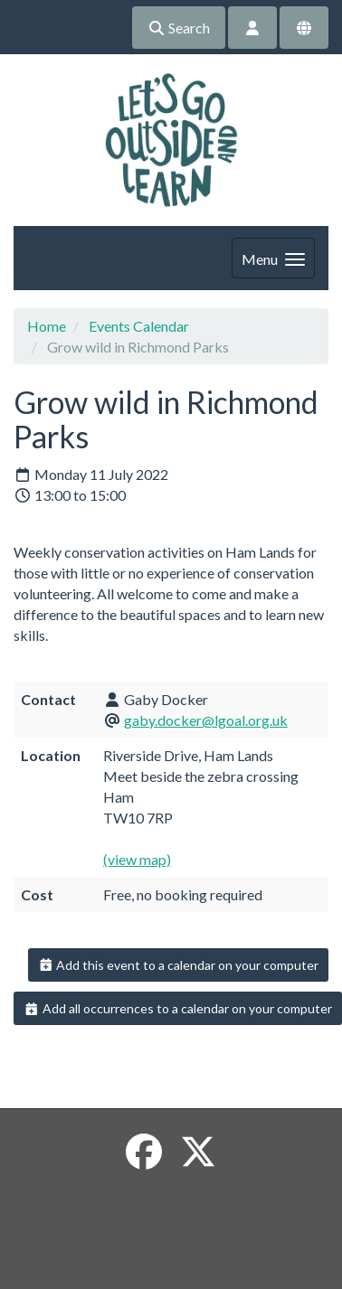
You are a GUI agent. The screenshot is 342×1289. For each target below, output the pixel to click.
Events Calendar (139, 325)
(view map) (137, 859)
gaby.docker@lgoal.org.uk (206, 720)
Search (178, 27)
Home (46, 325)
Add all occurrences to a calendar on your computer (178, 1008)
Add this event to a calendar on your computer (178, 965)
